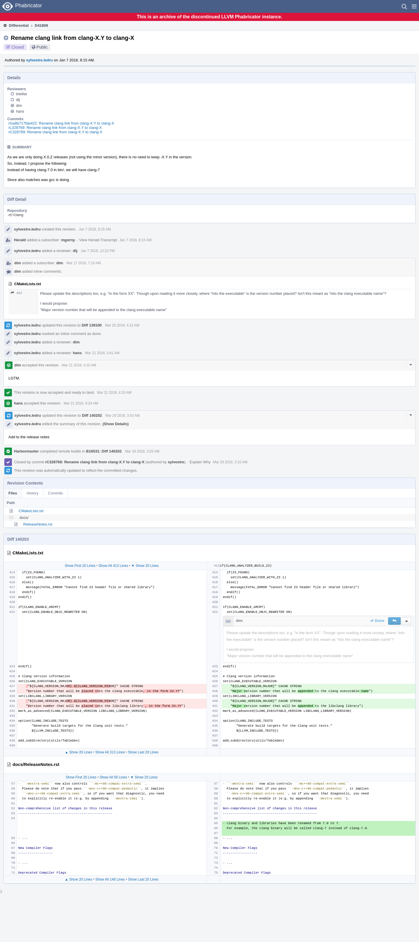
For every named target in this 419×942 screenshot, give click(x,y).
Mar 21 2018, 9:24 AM (81, 403)
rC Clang (15, 215)
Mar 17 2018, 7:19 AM (83, 263)
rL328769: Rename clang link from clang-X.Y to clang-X (55, 127)
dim (19, 105)
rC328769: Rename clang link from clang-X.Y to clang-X (55, 132)
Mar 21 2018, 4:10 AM (79, 365)
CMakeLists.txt (31, 511)
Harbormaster (26, 451)
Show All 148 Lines (110, 879)
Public (42, 47)
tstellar (21, 94)
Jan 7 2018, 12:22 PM (98, 251)
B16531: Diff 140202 (104, 451)
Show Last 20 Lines (143, 752)
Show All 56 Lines (113, 777)
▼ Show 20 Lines (145, 566)
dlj (18, 99)
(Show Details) (115, 424)
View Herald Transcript (98, 240)
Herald (20, 240)
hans (20, 111)
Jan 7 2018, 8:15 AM (95, 229)
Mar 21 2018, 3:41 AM (102, 353)
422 (16, 293)
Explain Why (200, 462)
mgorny (68, 240)
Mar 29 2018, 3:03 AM (122, 416)
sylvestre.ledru (39, 60)
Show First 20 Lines (80, 566)
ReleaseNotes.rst (37, 524)
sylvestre (176, 462)
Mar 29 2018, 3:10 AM (230, 462)
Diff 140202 (92, 415)
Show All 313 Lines (110, 752)
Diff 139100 (92, 325)
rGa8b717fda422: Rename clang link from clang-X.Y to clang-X (61, 123)
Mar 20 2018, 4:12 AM (122, 325)
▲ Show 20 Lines (78, 752)
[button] (414, 6)
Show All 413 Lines (113, 566)
